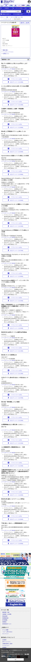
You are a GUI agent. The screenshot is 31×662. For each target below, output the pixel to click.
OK (15, 659)
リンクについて (5, 645)
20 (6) (13, 69)
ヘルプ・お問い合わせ (7, 631)
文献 (7, 17)
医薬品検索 (4, 616)
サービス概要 (5, 629)
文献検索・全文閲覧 (6, 614)
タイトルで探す (19, 8)
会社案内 (4, 639)
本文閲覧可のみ (19, 14)
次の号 (27, 22)
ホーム (2, 17)
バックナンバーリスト (8, 52)
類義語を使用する (6, 14)
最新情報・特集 (5, 612)
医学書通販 (4, 620)
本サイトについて (6, 641)
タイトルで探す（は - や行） (17, 17)
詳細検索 (7, 8)
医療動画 (4, 621)
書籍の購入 (5, 50)
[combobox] (8, 11)
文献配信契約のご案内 (7, 643)
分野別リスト (6, 53)
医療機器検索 (5, 618)
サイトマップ (5, 633)
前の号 (22, 22)
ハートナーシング (7, 19)
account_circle (29, 2)
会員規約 (4, 647)
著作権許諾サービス (6, 623)
